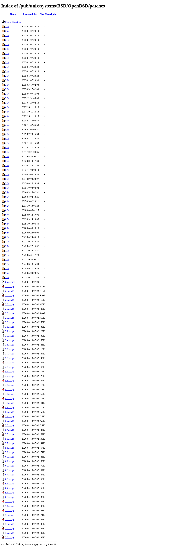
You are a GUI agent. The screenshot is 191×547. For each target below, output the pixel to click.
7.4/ (7, 259)
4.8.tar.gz (9, 403)
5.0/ (7, 152)
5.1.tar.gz (9, 416)
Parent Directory (13, 22)
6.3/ (7, 210)
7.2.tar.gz (9, 510)
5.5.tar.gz (9, 434)
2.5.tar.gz (9, 300)
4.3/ (7, 120)
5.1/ (7, 156)
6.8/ (7, 232)
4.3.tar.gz (9, 380)
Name (13, 14)
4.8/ (7, 143)
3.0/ (7, 44)
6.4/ (7, 214)
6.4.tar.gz (9, 474)
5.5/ (7, 174)
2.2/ (7, 80)
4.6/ (7, 134)
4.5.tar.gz (9, 389)
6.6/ (7, 223)
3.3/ (7, 58)
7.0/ (7, 241)
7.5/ (7, 264)
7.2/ (7, 250)
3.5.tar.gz (9, 344)
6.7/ (7, 228)
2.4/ (7, 71)
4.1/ (7, 111)
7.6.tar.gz (9, 528)
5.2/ (7, 161)
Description (51, 14)
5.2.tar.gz (9, 421)
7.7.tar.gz (9, 533)
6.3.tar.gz (9, 470)
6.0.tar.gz (9, 456)
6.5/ (7, 219)
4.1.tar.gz (9, 371)
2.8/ (7, 35)
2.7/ (7, 31)
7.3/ (7, 255)
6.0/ (7, 197)
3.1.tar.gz (9, 326)
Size (42, 14)
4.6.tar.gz (9, 394)
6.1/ (7, 201)
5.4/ (7, 170)
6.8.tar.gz (9, 492)
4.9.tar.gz (9, 407)
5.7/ (7, 188)
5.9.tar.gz (9, 452)
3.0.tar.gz (9, 322)
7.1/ (7, 246)
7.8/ (7, 277)
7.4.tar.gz (9, 519)
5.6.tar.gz (9, 439)
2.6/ (7, 26)
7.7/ (7, 273)
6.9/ (7, 237)
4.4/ (7, 125)
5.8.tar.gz (9, 447)
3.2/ (7, 53)
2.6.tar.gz (9, 304)
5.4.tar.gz (9, 430)
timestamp (10, 282)
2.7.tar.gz (9, 309)
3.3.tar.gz (9, 335)
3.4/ (7, 62)
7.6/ (7, 268)
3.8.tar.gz (9, 358)
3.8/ (7, 98)
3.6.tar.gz (9, 349)
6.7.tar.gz (9, 488)
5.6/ (7, 179)
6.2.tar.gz (9, 465)
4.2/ (7, 116)
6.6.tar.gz (9, 483)
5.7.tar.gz (9, 443)
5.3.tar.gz (9, 425)
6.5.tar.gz (9, 479)
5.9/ (7, 192)
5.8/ (7, 183)
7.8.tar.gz (9, 537)
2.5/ (7, 67)
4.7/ (7, 138)
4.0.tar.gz (9, 367)
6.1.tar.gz (9, 461)
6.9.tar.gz (9, 497)
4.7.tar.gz (9, 398)
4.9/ (7, 147)
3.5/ (7, 84)
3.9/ (7, 102)
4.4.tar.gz (9, 385)
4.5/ (7, 129)
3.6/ (7, 89)
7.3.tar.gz (9, 515)
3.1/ (7, 49)
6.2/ (7, 205)
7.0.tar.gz (9, 501)
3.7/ (7, 93)
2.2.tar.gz (9, 286)
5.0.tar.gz (9, 412)
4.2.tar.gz (9, 376)
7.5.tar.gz (9, 524)
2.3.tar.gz (9, 291)
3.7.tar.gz (9, 353)
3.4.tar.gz (9, 340)
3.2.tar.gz (9, 331)
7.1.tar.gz (9, 506)
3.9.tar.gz (9, 362)
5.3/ (7, 165)
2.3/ (7, 76)
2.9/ (7, 40)
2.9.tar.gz (9, 318)
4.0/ (7, 107)
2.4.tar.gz (9, 295)
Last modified (30, 14)
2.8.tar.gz (9, 313)
